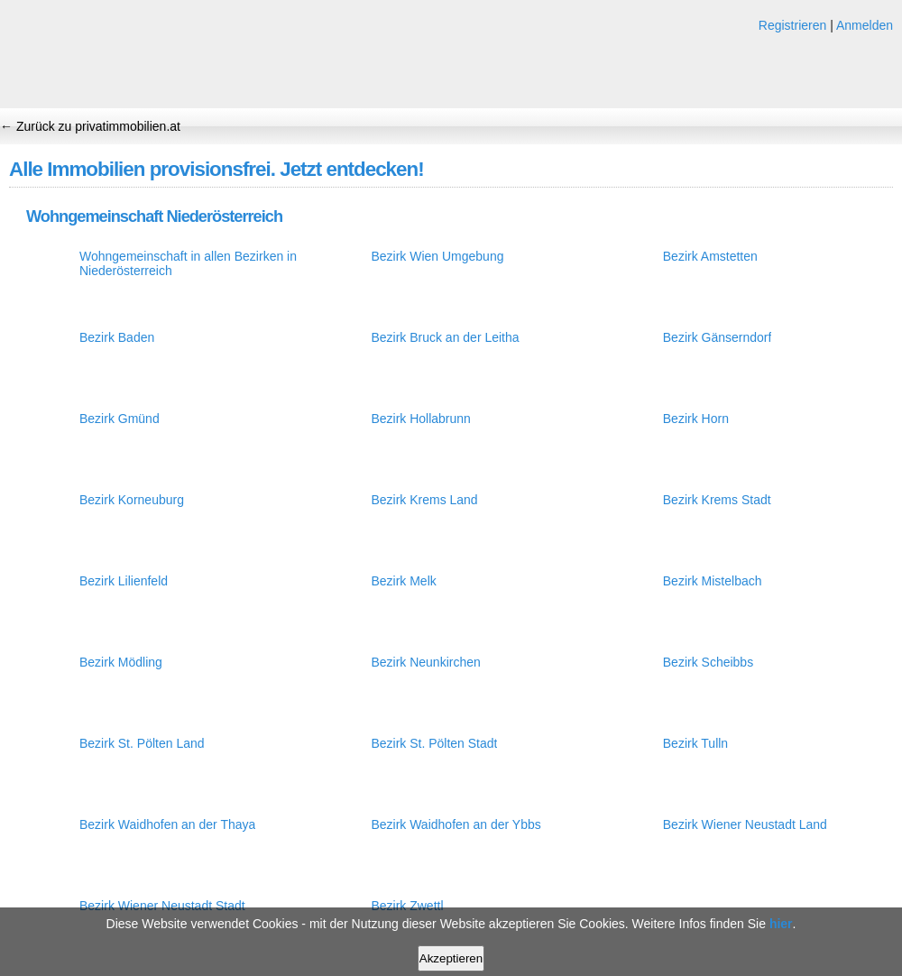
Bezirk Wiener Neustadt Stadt (162, 905)
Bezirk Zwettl (407, 905)
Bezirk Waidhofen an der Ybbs (455, 824)
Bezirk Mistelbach (712, 581)
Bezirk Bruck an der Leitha (445, 337)
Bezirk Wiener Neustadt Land (745, 824)
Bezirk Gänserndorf (717, 337)
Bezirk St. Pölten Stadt (434, 743)
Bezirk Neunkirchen (425, 662)
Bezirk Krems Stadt (717, 500)
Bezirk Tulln (695, 743)
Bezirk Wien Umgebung (437, 256)
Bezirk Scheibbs (708, 662)
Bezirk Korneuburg (131, 500)
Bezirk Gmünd (119, 418)
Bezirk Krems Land (424, 500)
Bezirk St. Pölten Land (142, 743)
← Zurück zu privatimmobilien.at (90, 126)
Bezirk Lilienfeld (123, 581)
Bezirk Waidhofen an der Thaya (167, 824)
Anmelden (864, 25)
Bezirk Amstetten (710, 256)
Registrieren (792, 25)
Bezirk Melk (403, 581)
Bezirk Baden (116, 337)
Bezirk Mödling (120, 662)
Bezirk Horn (696, 418)
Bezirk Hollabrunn (421, 418)
